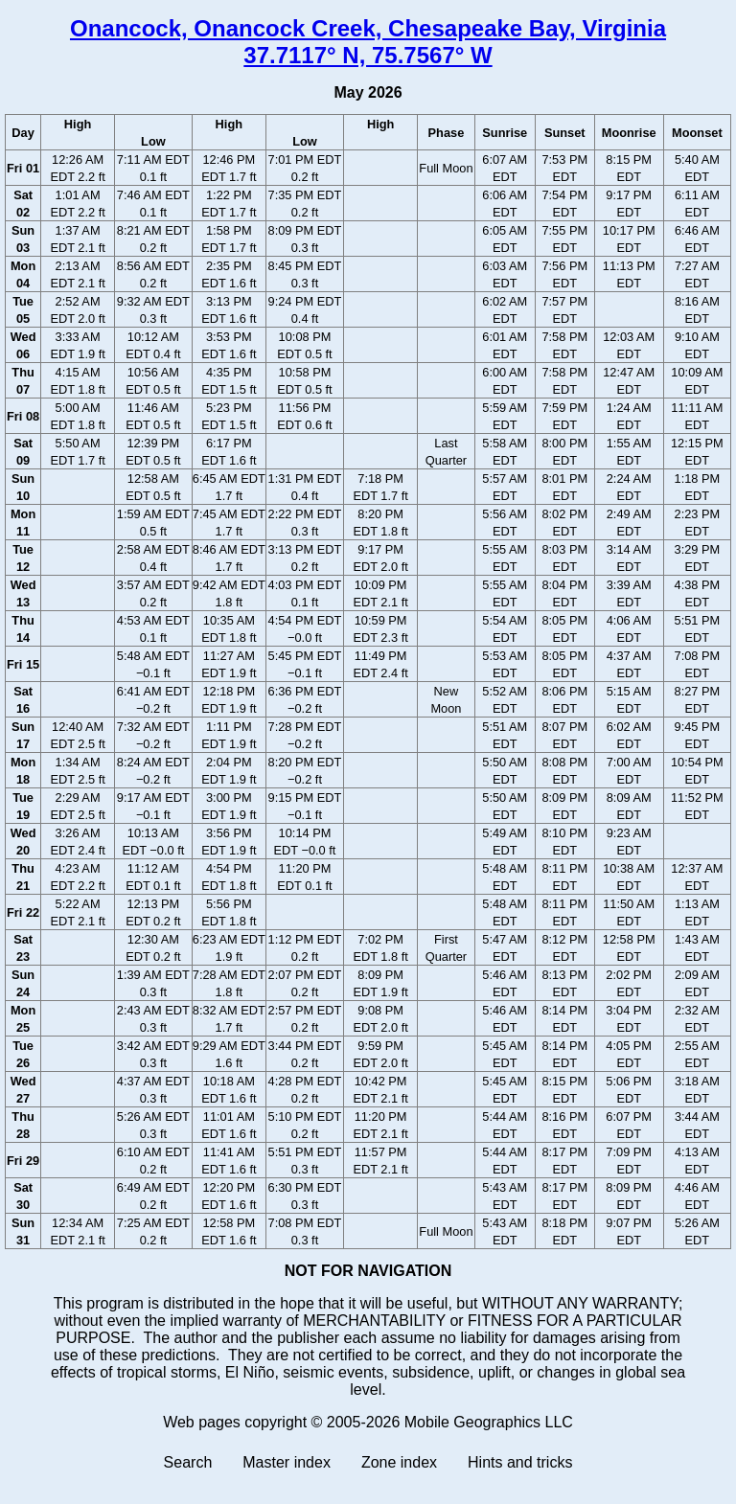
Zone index (399, 1462)
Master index (286, 1462)
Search (188, 1462)
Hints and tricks (520, 1462)
